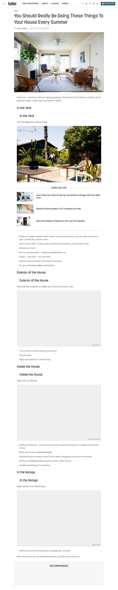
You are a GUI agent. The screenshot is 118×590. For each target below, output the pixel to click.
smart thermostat (44, 452)
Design (45, 4)
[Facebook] (82, 4)
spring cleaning (53, 97)
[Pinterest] (89, 4)
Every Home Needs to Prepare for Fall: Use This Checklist (60, 221)
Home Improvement (30, 4)
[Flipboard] (93, 4)
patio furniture (37, 236)
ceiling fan (33, 461)
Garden (65, 4)
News (16, 11)
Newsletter (108, 3)
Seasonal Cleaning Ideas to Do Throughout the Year (58, 209)
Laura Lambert (22, 28)
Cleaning (55, 4)
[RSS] (97, 4)
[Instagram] (86, 4)
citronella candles (34, 265)
